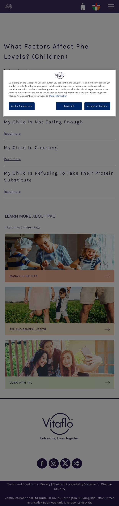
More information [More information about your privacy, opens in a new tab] (58, 96)
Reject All (69, 106)
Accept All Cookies (97, 106)
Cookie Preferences (21, 106)
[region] (59, 93)
